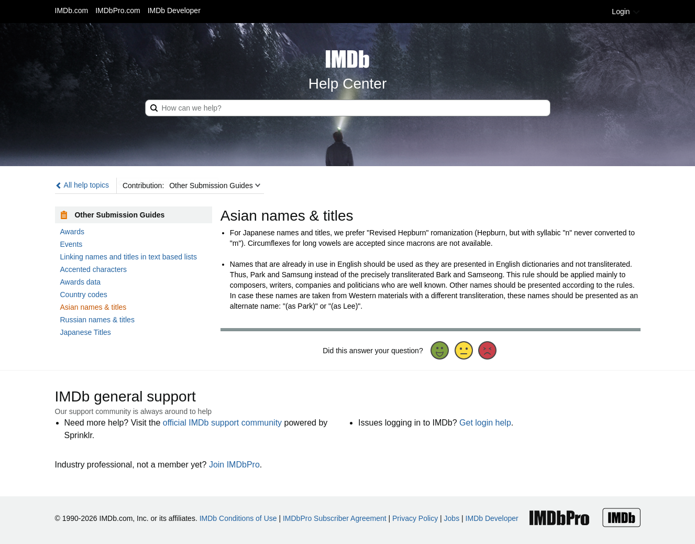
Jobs (452, 518)
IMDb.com (72, 10)
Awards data (80, 282)
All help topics (82, 185)
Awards (72, 231)
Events (71, 244)
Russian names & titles (97, 319)
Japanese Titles (85, 332)
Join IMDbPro (234, 464)
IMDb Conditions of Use (238, 518)
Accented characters (93, 269)
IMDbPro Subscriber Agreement (335, 518)
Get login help (485, 422)
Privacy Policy (415, 518)
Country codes (83, 294)
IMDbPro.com (117, 10)
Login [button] (626, 11)
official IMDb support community (222, 422)
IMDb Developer (174, 10)
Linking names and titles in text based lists (128, 257)
